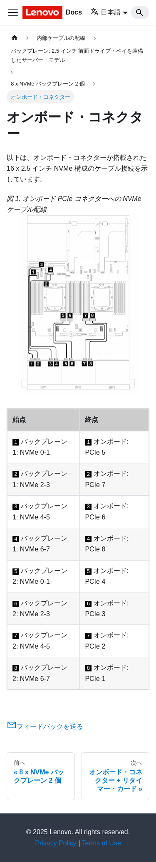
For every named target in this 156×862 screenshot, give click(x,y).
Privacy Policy (56, 843)
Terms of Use (101, 843)
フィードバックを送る (45, 726)
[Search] (140, 12)
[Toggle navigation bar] (13, 12)
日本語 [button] (105, 12)
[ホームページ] (14, 38)
